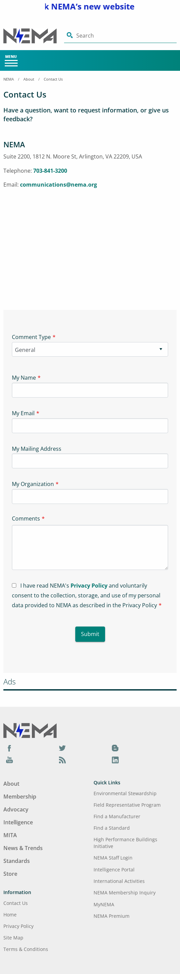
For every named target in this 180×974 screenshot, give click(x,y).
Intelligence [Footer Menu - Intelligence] (18, 822)
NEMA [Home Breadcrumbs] (8, 79)
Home (10, 914)
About (28, 79)
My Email (23, 413)
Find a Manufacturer (117, 816)
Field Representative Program (127, 805)
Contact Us (53, 79)
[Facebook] (9, 747)
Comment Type (31, 337)
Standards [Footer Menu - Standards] (16, 861)
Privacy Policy (89, 585)
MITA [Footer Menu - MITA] (10, 835)
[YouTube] (9, 759)
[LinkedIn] (115, 759)
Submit (90, 634)
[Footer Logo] (30, 730)
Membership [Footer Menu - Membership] (19, 796)
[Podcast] (62, 759)
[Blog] (115, 747)
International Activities (119, 881)
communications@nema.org (58, 184)
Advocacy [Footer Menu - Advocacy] (15, 809)
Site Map (13, 937)
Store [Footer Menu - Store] (10, 873)
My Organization (33, 484)
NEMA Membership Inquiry (125, 892)
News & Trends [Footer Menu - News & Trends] (23, 848)
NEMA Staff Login (113, 857)
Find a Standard (112, 828)
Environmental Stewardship (125, 793)
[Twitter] (62, 747)
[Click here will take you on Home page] (33, 35)
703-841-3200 (50, 170)
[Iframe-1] (90, 245)
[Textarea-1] (90, 547)
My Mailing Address (36, 448)
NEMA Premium (111, 916)
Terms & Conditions (25, 949)
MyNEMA (104, 904)
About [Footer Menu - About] (11, 783)
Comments (26, 518)
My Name (24, 377)
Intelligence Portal (114, 869)
